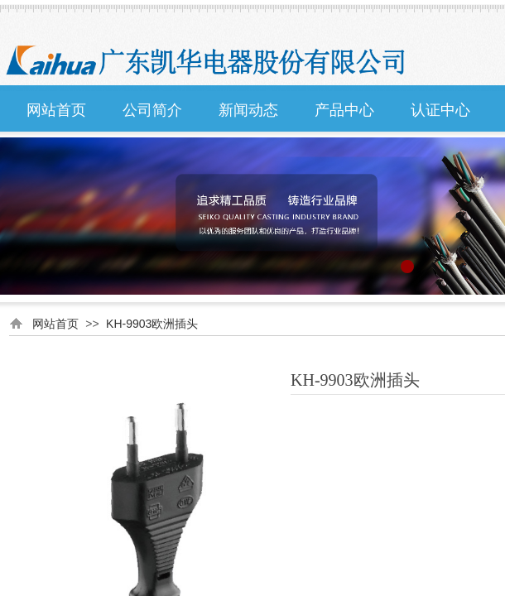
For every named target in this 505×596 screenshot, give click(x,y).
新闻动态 (248, 110)
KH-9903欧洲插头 (152, 323)
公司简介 (152, 110)
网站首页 (56, 110)
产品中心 (344, 110)
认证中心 (440, 110)
